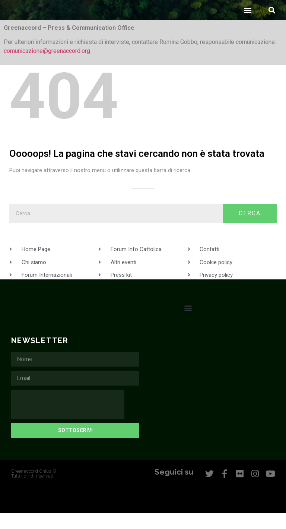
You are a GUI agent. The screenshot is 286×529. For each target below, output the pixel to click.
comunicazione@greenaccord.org (47, 66)
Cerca (250, 229)
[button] (247, 26)
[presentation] (67, 420)
